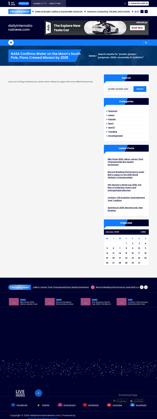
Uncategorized (115, 135)
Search (126, 78)
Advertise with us (138, 3)
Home (92, 55)
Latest (111, 115)
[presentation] (142, 11)
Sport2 (111, 127)
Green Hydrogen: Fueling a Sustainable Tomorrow (58, 11)
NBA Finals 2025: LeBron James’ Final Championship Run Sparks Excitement (125, 162)
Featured (112, 111)
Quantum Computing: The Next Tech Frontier (108, 11)
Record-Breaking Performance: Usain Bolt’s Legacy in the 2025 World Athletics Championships (126, 175)
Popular (112, 119)
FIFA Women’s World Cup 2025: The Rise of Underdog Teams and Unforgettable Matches (124, 188)
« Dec (143, 231)
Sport (111, 123)
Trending (112, 131)
